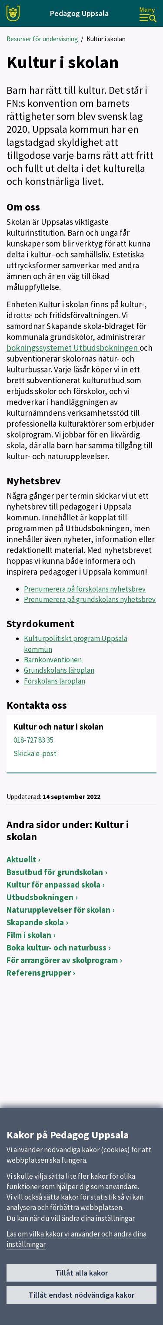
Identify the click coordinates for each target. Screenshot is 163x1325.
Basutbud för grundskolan (55, 872)
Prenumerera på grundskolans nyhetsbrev (90, 599)
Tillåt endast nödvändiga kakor (81, 1299)
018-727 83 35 (33, 740)
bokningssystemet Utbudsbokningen (73, 347)
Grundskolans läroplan (59, 670)
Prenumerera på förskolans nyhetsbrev (85, 589)
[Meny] (147, 14)
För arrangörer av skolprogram (62, 960)
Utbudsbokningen (40, 897)
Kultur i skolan (106, 39)
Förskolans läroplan (54, 681)
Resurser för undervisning (42, 39)
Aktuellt (21, 859)
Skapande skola (35, 922)
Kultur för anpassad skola (53, 884)
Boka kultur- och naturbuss (56, 947)
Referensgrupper (39, 972)
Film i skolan (29, 935)
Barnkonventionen (53, 659)
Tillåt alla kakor (81, 1277)
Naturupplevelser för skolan (58, 909)
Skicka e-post (35, 753)
